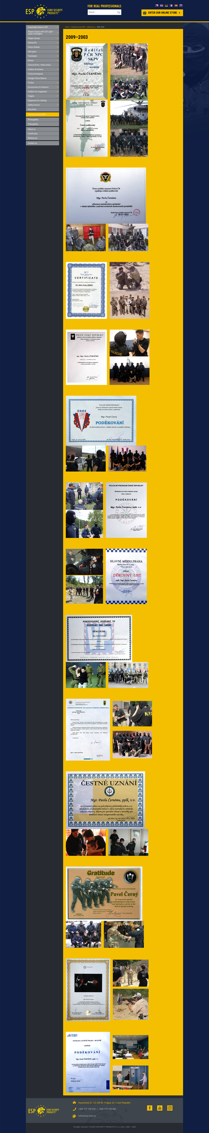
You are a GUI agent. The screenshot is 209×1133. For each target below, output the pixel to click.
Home (67, 27)
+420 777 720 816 (87, 1109)
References (91, 27)
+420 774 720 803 (107, 1109)
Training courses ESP (78, 27)
